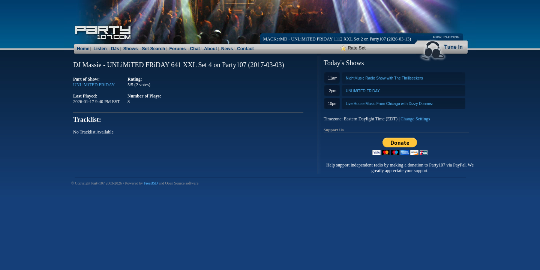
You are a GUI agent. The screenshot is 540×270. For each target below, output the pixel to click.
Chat (195, 48)
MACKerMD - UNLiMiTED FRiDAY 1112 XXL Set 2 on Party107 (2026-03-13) (337, 39)
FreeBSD (151, 183)
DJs (115, 48)
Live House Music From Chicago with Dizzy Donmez (389, 104)
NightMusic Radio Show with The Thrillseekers (384, 78)
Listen (99, 48)
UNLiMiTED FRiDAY (363, 91)
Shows (130, 48)
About (210, 48)
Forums (177, 48)
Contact (245, 48)
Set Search (153, 48)
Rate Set (353, 48)
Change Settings (415, 119)
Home (83, 48)
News (227, 48)
